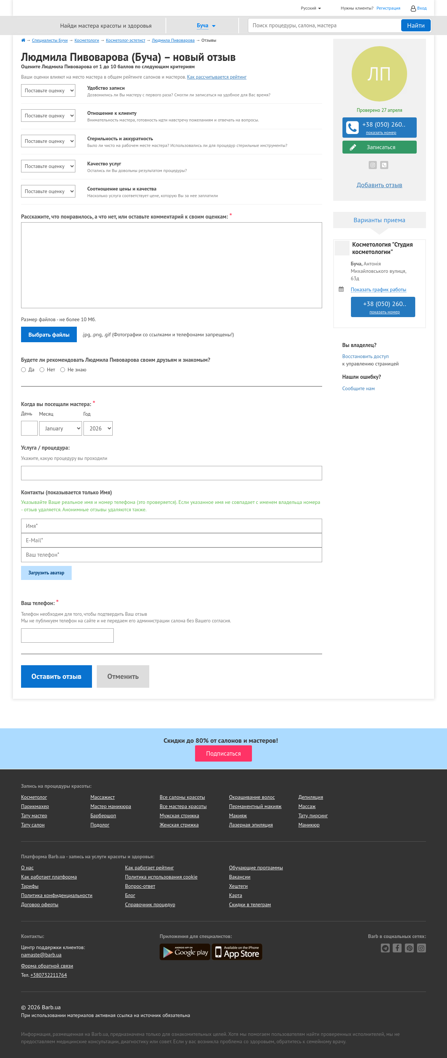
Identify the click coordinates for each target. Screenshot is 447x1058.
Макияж (238, 815)
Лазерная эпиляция (251, 824)
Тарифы (29, 886)
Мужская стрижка (179, 815)
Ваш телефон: (40, 602)
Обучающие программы (256, 867)
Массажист (103, 797)
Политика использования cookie (161, 876)
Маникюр (309, 824)
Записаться (373, 147)
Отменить (123, 676)
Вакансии (239, 876)
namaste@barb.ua (41, 954)
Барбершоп (103, 815)
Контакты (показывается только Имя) (66, 492)
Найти (416, 25)
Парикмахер (35, 806)
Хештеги (238, 886)
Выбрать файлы (48, 334)
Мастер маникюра (111, 806)
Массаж (307, 806)
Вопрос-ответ (140, 886)
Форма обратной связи (47, 965)
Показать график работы (378, 289)
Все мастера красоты (183, 806)
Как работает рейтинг (149, 867)
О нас (27, 867)
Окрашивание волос (252, 797)
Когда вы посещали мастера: (58, 403)
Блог (130, 895)
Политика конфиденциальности (56, 895)
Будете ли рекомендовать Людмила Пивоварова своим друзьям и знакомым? (115, 359)
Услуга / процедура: (45, 447)
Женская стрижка (179, 824)
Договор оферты (39, 904)
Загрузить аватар (46, 573)
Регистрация (388, 8)
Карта (235, 895)
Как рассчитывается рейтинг (216, 77)
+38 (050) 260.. (380, 127)
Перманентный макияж (255, 806)
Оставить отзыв (56, 676)
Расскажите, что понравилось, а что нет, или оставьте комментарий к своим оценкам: (126, 215)
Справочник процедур (150, 904)
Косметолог (34, 797)
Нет (51, 369)
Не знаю (77, 369)
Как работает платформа (49, 876)
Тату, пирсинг (313, 815)
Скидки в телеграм (250, 904)
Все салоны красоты (182, 797)
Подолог (100, 824)
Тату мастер (34, 815)
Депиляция (310, 797)
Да (31, 369)
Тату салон (33, 824)
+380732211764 (48, 975)
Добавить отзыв (379, 185)
